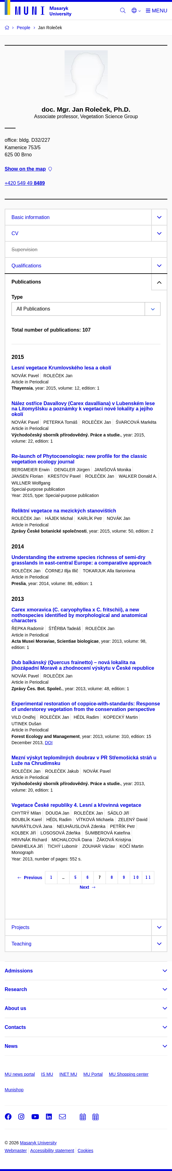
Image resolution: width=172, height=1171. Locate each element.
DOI (48, 742)
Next (87, 887)
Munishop (14, 1089)
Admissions (19, 970)
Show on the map (28, 169)
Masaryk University (38, 1142)
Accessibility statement (52, 1150)
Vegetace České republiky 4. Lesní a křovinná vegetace (76, 805)
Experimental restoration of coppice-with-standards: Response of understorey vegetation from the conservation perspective (85, 706)
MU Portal (92, 1074)
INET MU (68, 1074)
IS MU (47, 1074)
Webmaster (16, 1150)
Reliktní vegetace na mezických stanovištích (63, 510)
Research (16, 989)
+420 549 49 (25, 183)
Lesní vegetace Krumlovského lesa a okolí (61, 367)
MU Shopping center (129, 1074)
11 (148, 877)
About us (15, 1008)
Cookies (85, 1150)
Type (17, 297)
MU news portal (20, 1074)
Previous (30, 877)
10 (136, 877)
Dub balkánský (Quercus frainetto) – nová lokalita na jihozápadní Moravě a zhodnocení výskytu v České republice (82, 665)
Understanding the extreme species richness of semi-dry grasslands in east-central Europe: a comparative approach (81, 560)
